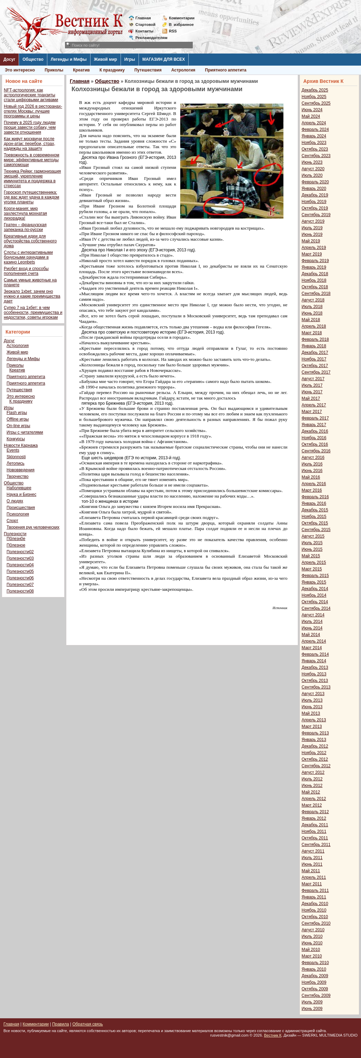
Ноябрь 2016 (314, 437)
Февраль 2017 (315, 418)
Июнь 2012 (312, 785)
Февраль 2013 (315, 733)
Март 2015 (312, 569)
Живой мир (105, 59)
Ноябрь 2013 (314, 674)
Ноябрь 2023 (314, 142)
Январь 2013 (314, 739)
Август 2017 (313, 378)
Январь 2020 (314, 188)
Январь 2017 (314, 424)
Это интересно (20, 70)
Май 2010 (311, 949)
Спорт (12, 520)
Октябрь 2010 (315, 916)
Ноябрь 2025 (314, 96)
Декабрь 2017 (315, 352)
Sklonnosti (16, 456)
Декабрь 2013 (315, 667)
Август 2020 (313, 168)
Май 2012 (311, 792)
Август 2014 (313, 615)
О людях (15, 501)
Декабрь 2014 (315, 588)
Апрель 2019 (314, 247)
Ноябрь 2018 (314, 280)
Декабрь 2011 (315, 825)
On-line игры (18, 425)
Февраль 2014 (315, 654)
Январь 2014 (314, 660)
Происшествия (21, 507)
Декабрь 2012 (315, 746)
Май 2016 (311, 477)
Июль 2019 (312, 227)
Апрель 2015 (314, 562)
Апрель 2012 (314, 798)
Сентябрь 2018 (316, 293)
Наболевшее (19, 487)
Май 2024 (311, 116)
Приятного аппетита (225, 70)
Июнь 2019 (312, 234)
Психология (18, 514)
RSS (173, 31)
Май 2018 (311, 319)
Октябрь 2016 (315, 444)
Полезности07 (20, 584)
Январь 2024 (314, 136)
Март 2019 (312, 254)
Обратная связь (87, 1024)
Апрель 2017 (314, 405)
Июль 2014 (312, 621)
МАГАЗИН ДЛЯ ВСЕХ (163, 59)
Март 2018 (312, 332)
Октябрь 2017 (315, 365)
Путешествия (148, 70)
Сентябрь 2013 (316, 687)
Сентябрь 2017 (316, 372)
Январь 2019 (314, 267)
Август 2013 (313, 693)
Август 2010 (313, 929)
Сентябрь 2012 (316, 765)
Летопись (16, 463)
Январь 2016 (314, 503)
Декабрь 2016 (315, 431)
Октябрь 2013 (315, 680)
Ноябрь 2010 (314, 910)
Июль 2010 (312, 936)
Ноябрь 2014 (314, 595)
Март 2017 (312, 411)
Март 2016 (312, 490)
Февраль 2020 (315, 182)
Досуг (9, 59)
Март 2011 (312, 884)
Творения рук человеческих (33, 527)
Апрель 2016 (314, 483)
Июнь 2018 (312, 313)
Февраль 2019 (315, 260)
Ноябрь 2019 (314, 201)
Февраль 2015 (315, 575)
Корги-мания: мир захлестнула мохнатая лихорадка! (25, 213)
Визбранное (181, 24)
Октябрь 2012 (315, 759)
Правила (60, 1024)
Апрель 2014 (314, 641)
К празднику (112, 70)
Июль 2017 (312, 385)
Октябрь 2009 (315, 989)
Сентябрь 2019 (316, 214)
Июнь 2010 (312, 943)
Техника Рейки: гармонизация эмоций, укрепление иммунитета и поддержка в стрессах (32, 178)
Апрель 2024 (314, 123)
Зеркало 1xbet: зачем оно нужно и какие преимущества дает (32, 296)
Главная (143, 18)
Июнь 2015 (312, 549)
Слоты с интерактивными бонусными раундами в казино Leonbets (28, 257)
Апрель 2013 (314, 720)
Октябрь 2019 (315, 208)
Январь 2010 (314, 969)
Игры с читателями (25, 432)
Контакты (144, 31)
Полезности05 (20, 571)
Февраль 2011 (315, 890)
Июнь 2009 (312, 1008)
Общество (33, 59)
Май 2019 (311, 241)
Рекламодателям (148, 38)
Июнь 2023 (312, 162)
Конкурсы (16, 438)
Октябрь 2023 (315, 149)
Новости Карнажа (21, 445)
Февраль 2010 (315, 962)
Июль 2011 (312, 857)
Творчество (17, 476)
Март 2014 (312, 647)
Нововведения (21, 470)
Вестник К (273, 1035)
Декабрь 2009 (315, 975)
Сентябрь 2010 (316, 923)
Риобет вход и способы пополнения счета (26, 271)
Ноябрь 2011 (314, 831)
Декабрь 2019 (315, 195)
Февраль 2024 (315, 129)
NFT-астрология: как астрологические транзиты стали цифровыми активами (31, 95)
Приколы (54, 70)
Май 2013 (311, 713)
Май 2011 (311, 870)
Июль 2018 (312, 306)
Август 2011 (313, 851)
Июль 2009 (312, 1002)
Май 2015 (311, 556)
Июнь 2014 (312, 628)
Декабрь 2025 (315, 90)
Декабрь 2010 (315, 903)
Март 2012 (312, 805)
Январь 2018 (314, 346)
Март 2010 (312, 956)
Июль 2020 (312, 175)
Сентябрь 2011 (316, 844)
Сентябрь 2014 (316, 608)
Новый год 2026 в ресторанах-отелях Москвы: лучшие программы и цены (33, 111)
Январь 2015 (314, 582)
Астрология (183, 70)
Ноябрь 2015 (314, 516)
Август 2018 (313, 300)
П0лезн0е (16, 538)
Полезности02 (20, 551)
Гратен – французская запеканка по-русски (25, 227)
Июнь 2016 (312, 470)
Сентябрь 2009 (316, 995)
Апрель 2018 (314, 326)
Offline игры (18, 419)
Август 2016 (313, 457)
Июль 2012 (312, 779)
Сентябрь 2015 (316, 529)
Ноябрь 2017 (314, 359)
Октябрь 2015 (315, 523)
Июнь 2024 (312, 109)
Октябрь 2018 (315, 287)
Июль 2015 (312, 542)
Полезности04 (20, 564)
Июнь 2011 (312, 864)
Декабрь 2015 (315, 510)
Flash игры (17, 412)
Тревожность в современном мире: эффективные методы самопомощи (31, 160)
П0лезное (16, 545)
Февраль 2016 (315, 496)
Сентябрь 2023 (316, 155)
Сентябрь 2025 (316, 103)
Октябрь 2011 (315, 838)
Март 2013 (312, 726)
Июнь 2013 (312, 706)
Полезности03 (20, 558)
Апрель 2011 (314, 877)
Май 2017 (311, 398)
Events (13, 450)
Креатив (81, 70)
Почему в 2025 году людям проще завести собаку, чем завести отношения (30, 127)
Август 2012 (313, 772)
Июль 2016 (312, 464)
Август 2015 (313, 536)
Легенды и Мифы (69, 59)
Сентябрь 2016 (316, 451)
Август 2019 (313, 221)
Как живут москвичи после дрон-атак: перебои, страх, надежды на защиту (29, 143)
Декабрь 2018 (315, 273)
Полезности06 (20, 578)
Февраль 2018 (315, 339)
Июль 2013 (312, 700)
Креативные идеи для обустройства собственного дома (30, 241)
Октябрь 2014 (315, 601)
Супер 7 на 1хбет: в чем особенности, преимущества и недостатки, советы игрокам (33, 312)
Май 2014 (311, 634)
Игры (129, 59)
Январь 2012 (314, 818)
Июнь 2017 (312, 391)
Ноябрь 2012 (314, 752)
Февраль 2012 (315, 811)
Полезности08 (20, 591)
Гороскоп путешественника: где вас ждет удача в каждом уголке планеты (31, 197)
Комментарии (181, 18)
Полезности (15, 533)
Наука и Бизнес (21, 494)
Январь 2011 (314, 897)
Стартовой (145, 24)
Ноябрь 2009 (314, 982)
